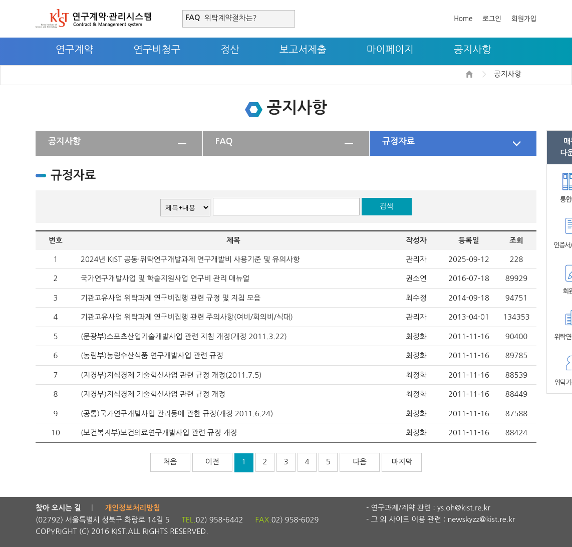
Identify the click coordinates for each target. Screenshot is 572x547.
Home (463, 19)
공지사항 (472, 50)
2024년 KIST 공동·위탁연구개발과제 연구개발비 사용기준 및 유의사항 (190, 259)
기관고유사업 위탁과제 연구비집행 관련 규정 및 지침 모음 (170, 298)
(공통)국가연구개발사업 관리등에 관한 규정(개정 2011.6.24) (177, 413)
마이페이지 (390, 50)
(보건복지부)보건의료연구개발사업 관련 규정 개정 (159, 432)
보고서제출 (303, 50)
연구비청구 (156, 50)
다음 (360, 461)
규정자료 (398, 141)
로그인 (491, 19)
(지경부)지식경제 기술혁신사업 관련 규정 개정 (153, 394)
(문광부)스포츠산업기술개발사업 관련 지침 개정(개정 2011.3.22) (184, 336)
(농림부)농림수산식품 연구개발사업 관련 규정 (152, 355)
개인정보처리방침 (132, 507)
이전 (212, 461)
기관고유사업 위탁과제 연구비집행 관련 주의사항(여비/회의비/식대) (187, 317)
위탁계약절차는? (230, 18)
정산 (229, 50)
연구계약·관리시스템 (93, 18)
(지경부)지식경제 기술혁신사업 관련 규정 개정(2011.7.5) (171, 375)
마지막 (402, 461)
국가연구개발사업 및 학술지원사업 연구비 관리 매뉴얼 (165, 278)
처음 (170, 461)
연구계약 (74, 50)
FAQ (224, 141)
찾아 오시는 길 (58, 507)
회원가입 (523, 19)
